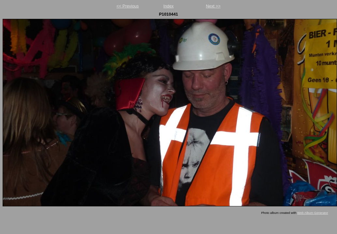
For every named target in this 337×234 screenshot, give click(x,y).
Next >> (213, 6)
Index (168, 6)
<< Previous (127, 6)
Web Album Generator (312, 212)
